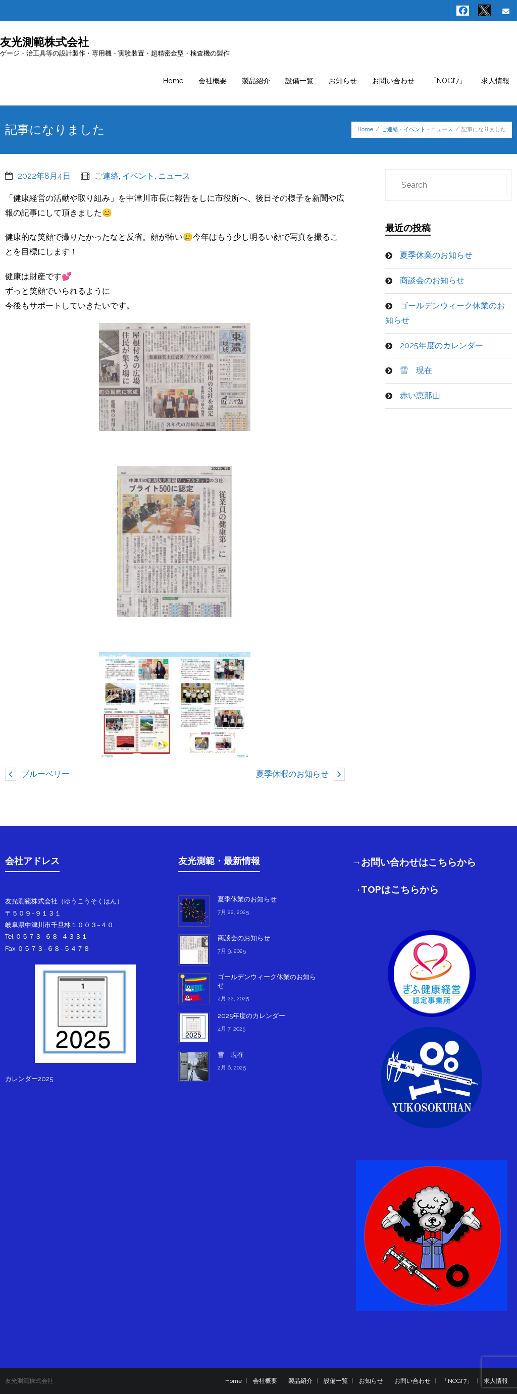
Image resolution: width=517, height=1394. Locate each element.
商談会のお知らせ (432, 280)
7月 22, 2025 (233, 912)
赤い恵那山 (420, 395)
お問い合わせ (412, 1380)
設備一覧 (336, 1380)
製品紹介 (300, 1380)
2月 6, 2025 (232, 1067)
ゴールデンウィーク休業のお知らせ (445, 313)
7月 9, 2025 (232, 951)
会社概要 (265, 1380)
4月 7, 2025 (231, 1029)
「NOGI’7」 (457, 1380)
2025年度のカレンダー (441, 345)
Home (365, 129)
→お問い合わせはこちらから (414, 862)
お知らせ (371, 1380)
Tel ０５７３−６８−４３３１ (46, 936)
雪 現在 (416, 370)
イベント (414, 129)
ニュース (442, 129)
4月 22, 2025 (233, 998)
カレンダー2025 (29, 1079)
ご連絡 (390, 129)
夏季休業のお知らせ (436, 255)
